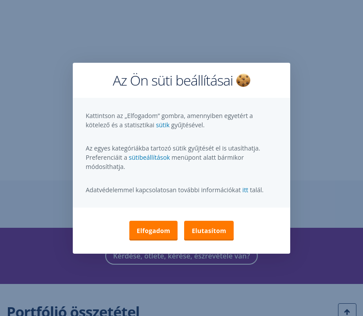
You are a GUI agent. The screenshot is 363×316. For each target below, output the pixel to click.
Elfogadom (154, 230)
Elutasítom (209, 230)
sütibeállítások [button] (149, 157)
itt (245, 190)
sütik (163, 125)
